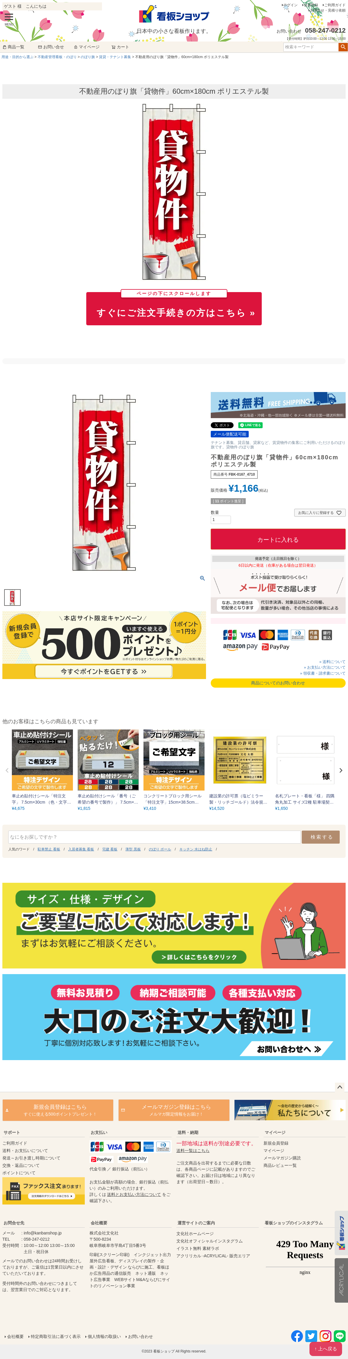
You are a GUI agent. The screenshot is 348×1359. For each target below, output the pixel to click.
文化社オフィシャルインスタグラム (209, 1241)
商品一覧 (13, 46)
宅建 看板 (109, 849)
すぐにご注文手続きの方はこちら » (176, 305)
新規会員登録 (276, 1143)
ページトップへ (339, 1087)
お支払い (99, 1132)
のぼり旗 (88, 57)
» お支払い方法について (325, 667)
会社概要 (99, 1223)
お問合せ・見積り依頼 (328, 10)
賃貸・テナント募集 (115, 57)
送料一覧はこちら (193, 1150)
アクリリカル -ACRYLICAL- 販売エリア (213, 1255)
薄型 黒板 (133, 849)
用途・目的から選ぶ (17, 57)
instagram (305, 1273)
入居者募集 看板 (81, 849)
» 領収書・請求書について (323, 673)
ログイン (290, 5)
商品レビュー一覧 (280, 1165)
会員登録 (311, 5)
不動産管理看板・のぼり (57, 57)
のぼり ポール (160, 849)
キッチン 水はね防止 (195, 849)
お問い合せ (51, 46)
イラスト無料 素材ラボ (197, 1248)
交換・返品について (21, 1165)
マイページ (87, 46)
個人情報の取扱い (104, 1336)
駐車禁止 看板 (49, 849)
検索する (322, 836)
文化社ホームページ (195, 1233)
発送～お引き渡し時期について (31, 1158)
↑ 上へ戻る (326, 1348)
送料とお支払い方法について (134, 1194)
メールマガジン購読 (282, 1158)
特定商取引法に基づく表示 (56, 1336)
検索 (343, 47)
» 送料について (332, 661)
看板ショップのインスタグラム (294, 1223)
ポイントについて (19, 1172)
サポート (12, 1132)
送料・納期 (188, 1132)
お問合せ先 (14, 1223)
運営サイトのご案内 (196, 1223)
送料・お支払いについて (25, 1150)
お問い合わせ (140, 1336)
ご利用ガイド (335, 5)
